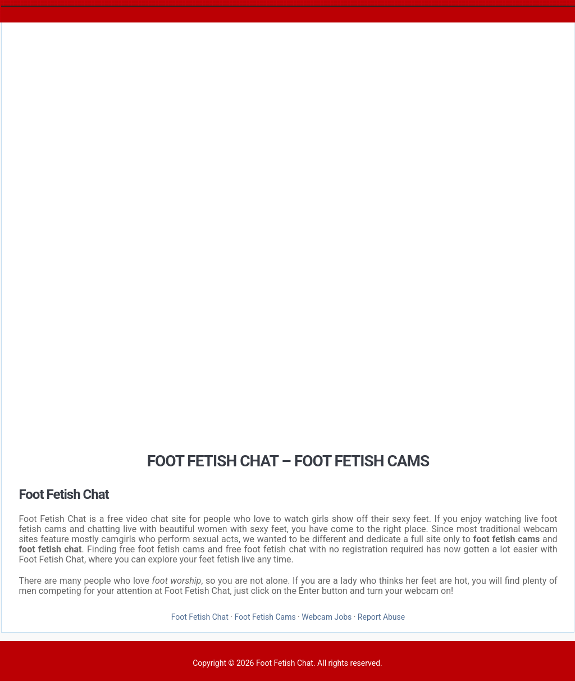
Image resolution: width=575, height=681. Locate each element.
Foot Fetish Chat (200, 616)
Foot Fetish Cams (264, 616)
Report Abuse (381, 616)
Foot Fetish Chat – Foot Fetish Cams (288, 461)
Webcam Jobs (327, 616)
